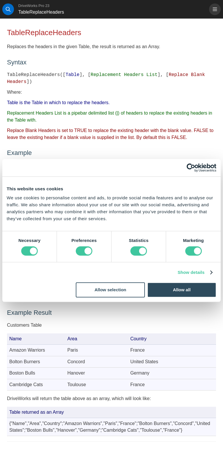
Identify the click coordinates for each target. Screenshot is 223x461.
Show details (191, 272)
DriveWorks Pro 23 (33, 5)
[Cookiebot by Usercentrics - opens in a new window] (191, 167)
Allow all (181, 289)
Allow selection (110, 289)
